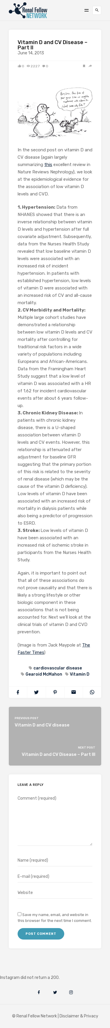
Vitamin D (79, 674)
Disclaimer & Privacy (79, 1016)
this (48, 164)
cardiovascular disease (57, 668)
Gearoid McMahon (43, 674)
